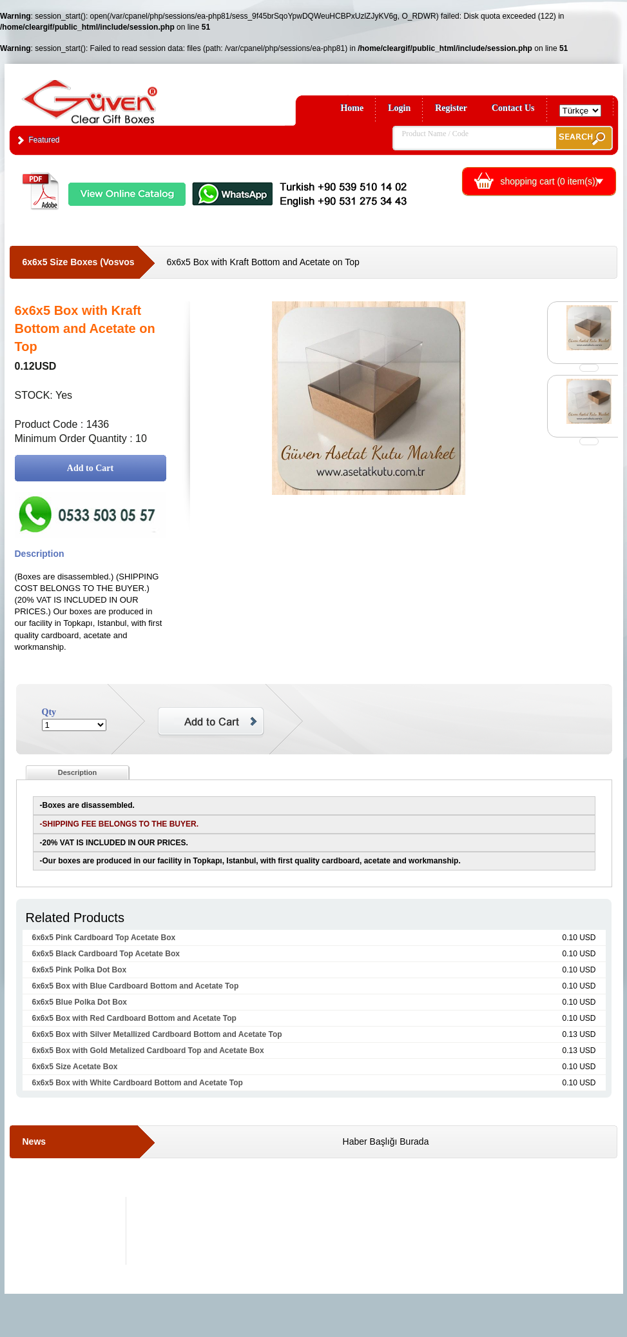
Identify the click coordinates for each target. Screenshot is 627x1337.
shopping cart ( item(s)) (550, 181)
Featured (44, 140)
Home (351, 108)
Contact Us (513, 108)
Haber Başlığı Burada (386, 1141)
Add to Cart (90, 468)
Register (451, 108)
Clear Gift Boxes (117, 96)
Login (399, 108)
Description (77, 772)
